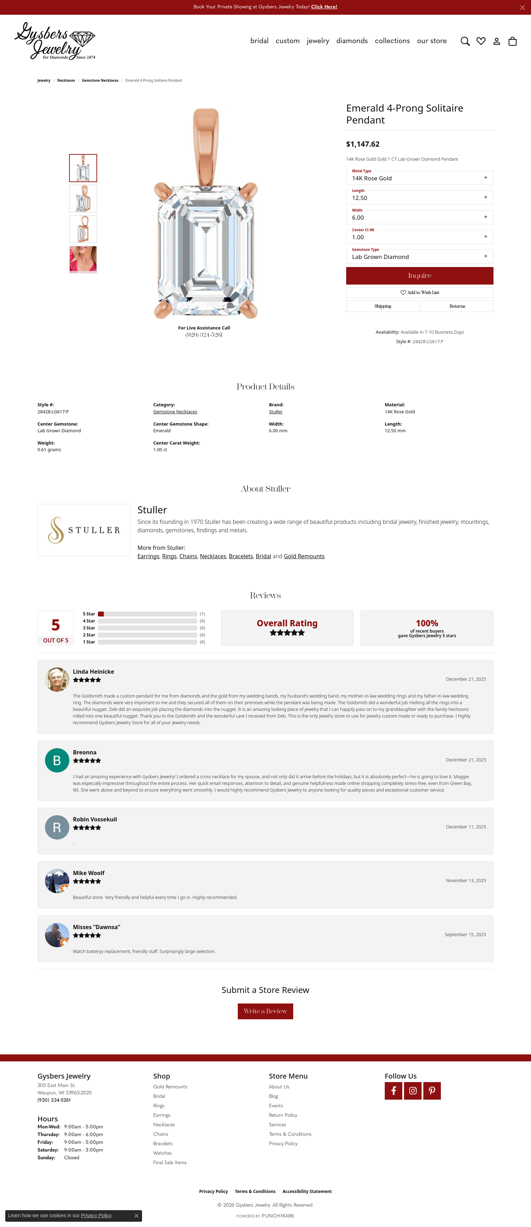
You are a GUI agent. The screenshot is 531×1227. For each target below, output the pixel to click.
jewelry (44, 80)
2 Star (89, 635)
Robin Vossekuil (95, 819)
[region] (206, 213)
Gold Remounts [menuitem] (170, 1087)
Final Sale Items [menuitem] (170, 1163)
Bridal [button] (259, 41)
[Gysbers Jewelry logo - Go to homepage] (55, 41)
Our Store (432, 41)
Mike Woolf (89, 873)
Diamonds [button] (352, 41)
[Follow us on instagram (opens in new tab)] (413, 1091)
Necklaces (66, 80)
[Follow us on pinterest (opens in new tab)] (432, 1091)
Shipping (383, 306)
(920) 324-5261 (204, 335)
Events (276, 1106)
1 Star (89, 642)
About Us (279, 1087)
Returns (457, 306)
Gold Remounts (304, 556)
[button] (465, 41)
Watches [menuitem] (162, 1153)
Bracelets (241, 556)
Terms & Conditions (290, 1134)
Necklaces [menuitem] (164, 1125)
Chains (188, 556)
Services (277, 1125)
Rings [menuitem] (158, 1106)
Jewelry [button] (318, 41)
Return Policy (283, 1115)
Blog (273, 1096)
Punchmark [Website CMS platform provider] (278, 1216)
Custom (288, 41)
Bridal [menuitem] (159, 1096)
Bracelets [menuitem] (163, 1144)
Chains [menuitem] (160, 1134)
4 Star (89, 621)
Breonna (84, 752)
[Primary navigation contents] (278, 41)
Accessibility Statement (307, 1191)
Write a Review (265, 1011)
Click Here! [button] (324, 7)
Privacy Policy (283, 1144)
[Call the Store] (54, 1100)
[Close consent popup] (136, 1216)
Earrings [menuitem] (161, 1115)
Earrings (148, 556)
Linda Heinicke (93, 671)
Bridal (263, 556)
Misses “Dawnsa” (96, 927)
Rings (169, 556)
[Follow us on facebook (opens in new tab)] (393, 1091)
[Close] (522, 7)
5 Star (89, 614)
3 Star (89, 628)
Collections (392, 41)
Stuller (276, 411)
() (202, 614)
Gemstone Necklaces (100, 80)
